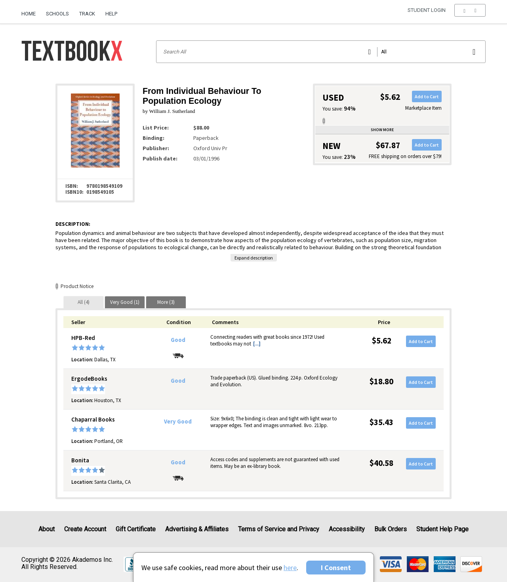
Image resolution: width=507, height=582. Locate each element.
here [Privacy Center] (290, 567)
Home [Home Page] (28, 14)
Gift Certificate (136, 529)
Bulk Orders (390, 529)
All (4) (84, 302)
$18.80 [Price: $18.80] (381, 381)
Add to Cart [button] (427, 96)
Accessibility (347, 529)
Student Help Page (442, 529)
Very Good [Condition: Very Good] (178, 421)
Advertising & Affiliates (197, 529)
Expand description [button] (253, 258)
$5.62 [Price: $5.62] (381, 340)
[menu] (470, 14)
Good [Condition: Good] (178, 339)
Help (111, 14)
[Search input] (321, 51)
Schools (57, 14)
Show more (382, 129)
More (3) (166, 302)
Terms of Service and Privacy (278, 529)
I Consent (336, 567)
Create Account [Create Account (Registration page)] (85, 529)
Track (87, 14)
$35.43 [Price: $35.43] (381, 422)
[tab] (83, 302)
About (46, 529)
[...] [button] (257, 343)
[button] (470, 14)
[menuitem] (31, 11)
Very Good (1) (124, 302)
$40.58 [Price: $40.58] (381, 463)
